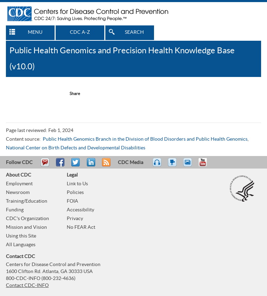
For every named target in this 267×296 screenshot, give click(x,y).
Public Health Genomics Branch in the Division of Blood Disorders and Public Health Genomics (145, 139)
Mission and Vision (26, 227)
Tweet (76, 165)
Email (45, 165)
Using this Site (21, 236)
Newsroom (18, 192)
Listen (157, 165)
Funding (15, 210)
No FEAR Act (81, 227)
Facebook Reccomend (20, 93)
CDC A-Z (80, 32)
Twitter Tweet (49, 93)
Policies (75, 192)
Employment (19, 183)
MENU (35, 32)
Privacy (75, 218)
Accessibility (80, 210)
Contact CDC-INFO (27, 285)
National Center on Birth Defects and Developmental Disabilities (75, 148)
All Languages (20, 244)
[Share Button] (71, 93)
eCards (189, 165)
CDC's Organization (27, 218)
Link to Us (77, 183)
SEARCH (134, 32)
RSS (105, 165)
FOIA (72, 201)
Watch (173, 165)
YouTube (206, 165)
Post (90, 165)
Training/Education (26, 201)
